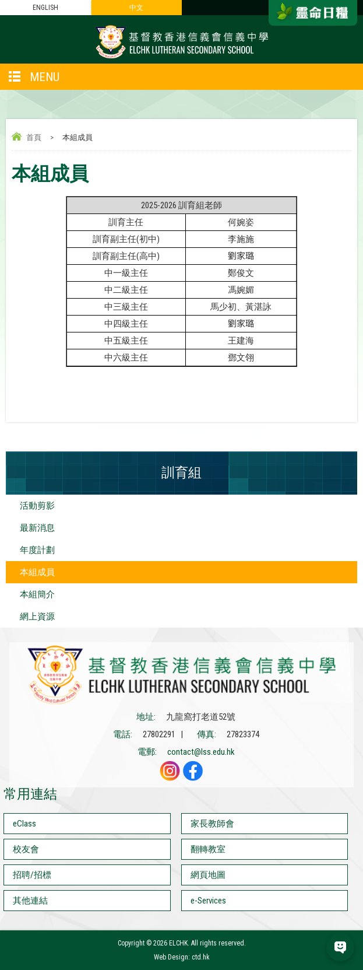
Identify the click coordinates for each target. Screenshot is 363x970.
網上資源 (37, 616)
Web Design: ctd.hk (182, 957)
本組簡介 (37, 594)
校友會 (26, 849)
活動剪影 (37, 505)
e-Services (208, 900)
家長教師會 (212, 823)
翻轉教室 (208, 849)
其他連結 (30, 900)
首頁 (33, 137)
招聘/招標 (32, 875)
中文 (136, 7)
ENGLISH (45, 7)
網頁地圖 (208, 875)
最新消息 (37, 528)
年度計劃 (37, 550)
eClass (24, 823)
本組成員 (37, 572)
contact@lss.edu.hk (201, 752)
